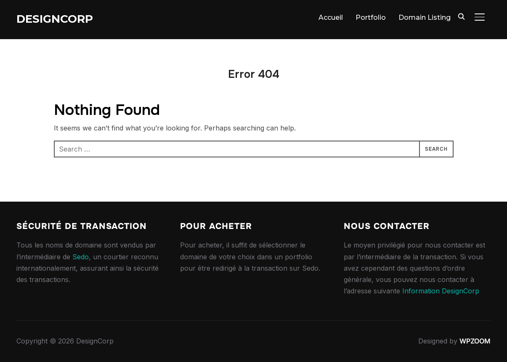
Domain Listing (424, 17)
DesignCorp (54, 19)
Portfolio (371, 17)
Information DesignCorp (440, 291)
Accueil (331, 17)
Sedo (80, 257)
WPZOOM (475, 341)
